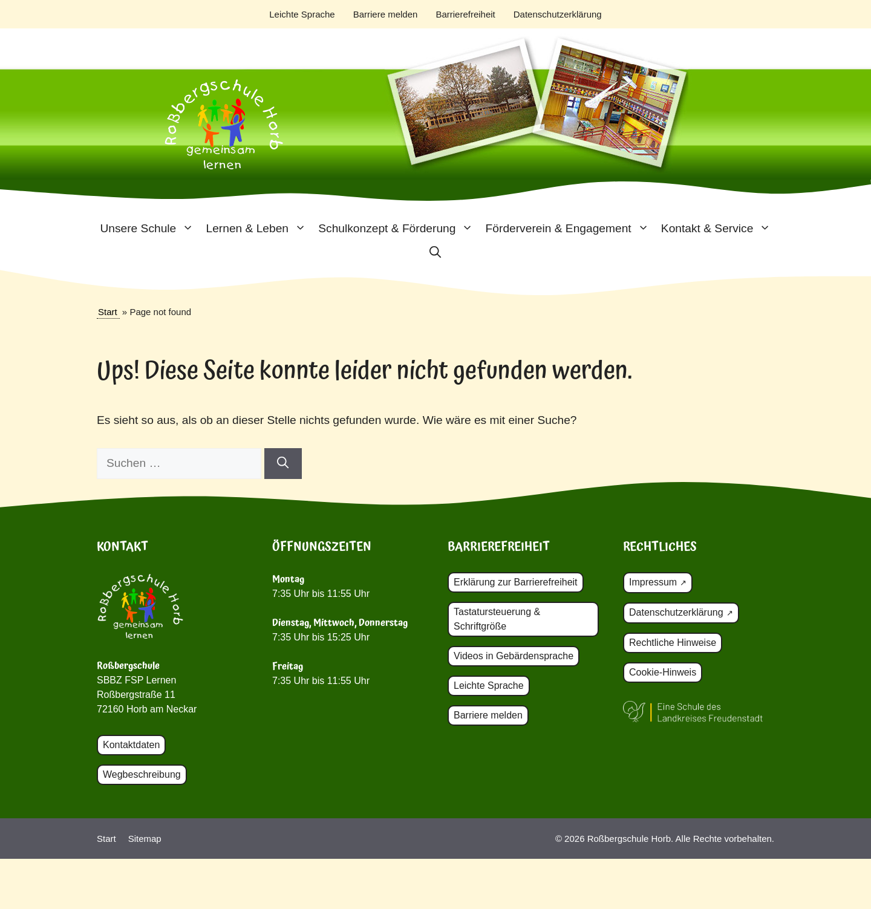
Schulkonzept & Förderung (398, 229)
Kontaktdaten (131, 745)
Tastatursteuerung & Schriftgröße (497, 619)
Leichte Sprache (301, 14)
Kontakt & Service (719, 229)
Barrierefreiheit (465, 14)
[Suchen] (282, 463)
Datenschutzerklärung (558, 14)
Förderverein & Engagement (570, 229)
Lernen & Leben (259, 229)
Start (107, 312)
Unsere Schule (150, 229)
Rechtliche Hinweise (672, 642)
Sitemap (144, 838)
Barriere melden (385, 14)
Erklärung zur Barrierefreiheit (516, 582)
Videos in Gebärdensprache (513, 656)
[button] (435, 253)
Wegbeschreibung (142, 774)
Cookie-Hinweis (662, 672)
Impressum (653, 582)
